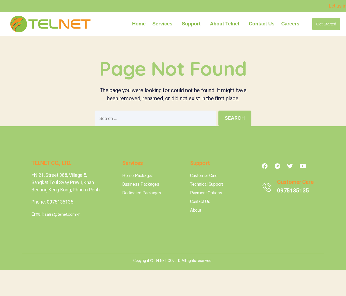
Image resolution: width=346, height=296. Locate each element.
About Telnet (226, 23)
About (196, 210)
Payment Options (208, 193)
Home (139, 23)
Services (163, 23)
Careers (290, 23)
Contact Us (261, 23)
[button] (326, 24)
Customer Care (206, 175)
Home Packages (139, 175)
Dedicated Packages (143, 193)
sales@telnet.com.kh (67, 214)
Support (192, 23)
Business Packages (142, 184)
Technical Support (209, 184)
